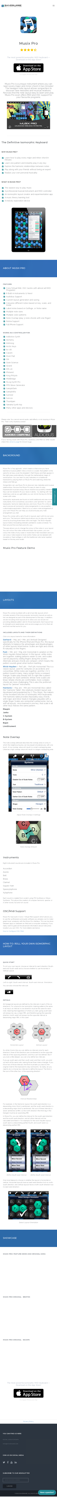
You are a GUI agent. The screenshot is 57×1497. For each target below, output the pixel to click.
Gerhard (7, 640)
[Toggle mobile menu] (53, 6)
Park (5, 652)
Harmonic (7, 688)
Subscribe (10, 1486)
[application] (47, 1493)
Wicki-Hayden (9, 667)
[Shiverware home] (12, 6)
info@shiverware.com (10, 1444)
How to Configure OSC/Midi (13, 931)
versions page (14, 442)
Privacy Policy (28, 1421)
